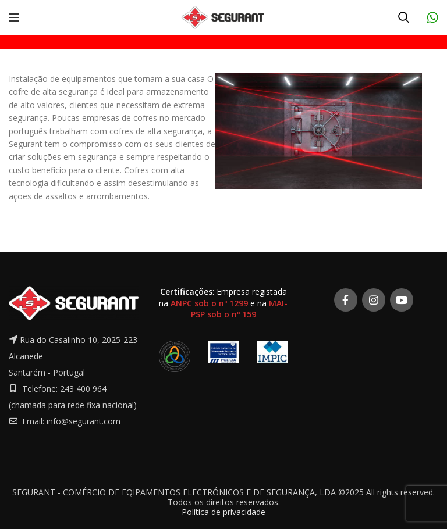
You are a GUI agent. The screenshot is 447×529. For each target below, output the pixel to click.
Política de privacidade (223, 511)
